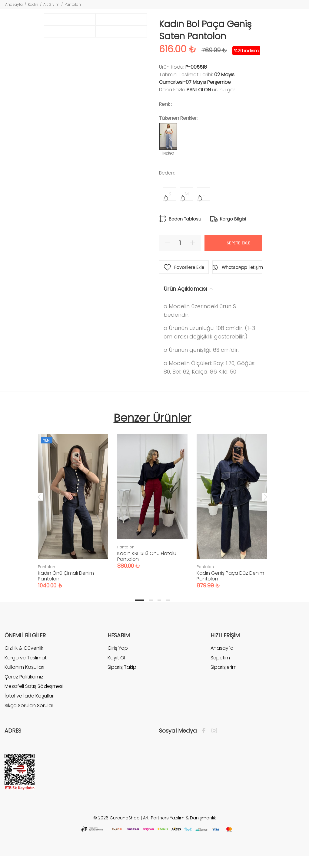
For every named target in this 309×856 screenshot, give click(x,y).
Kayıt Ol (116, 657)
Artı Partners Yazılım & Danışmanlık (179, 818)
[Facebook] (205, 731)
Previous (39, 496)
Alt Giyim (51, 4)
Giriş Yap (118, 648)
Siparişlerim (224, 667)
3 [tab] (159, 600)
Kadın (33, 4)
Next (265, 496)
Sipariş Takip (122, 667)
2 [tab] (151, 600)
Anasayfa (14, 4)
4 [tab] (168, 600)
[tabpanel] (73, 505)
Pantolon (73, 4)
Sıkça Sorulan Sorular (29, 705)
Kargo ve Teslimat (26, 657)
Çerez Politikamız (24, 676)
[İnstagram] (212, 731)
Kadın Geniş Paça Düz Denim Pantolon (230, 576)
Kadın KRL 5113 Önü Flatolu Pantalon (146, 556)
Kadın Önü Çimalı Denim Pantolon (66, 576)
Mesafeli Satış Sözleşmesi (34, 686)
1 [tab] (139, 600)
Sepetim (220, 657)
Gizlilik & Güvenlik (24, 648)
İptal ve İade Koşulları (30, 695)
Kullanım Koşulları (24, 667)
